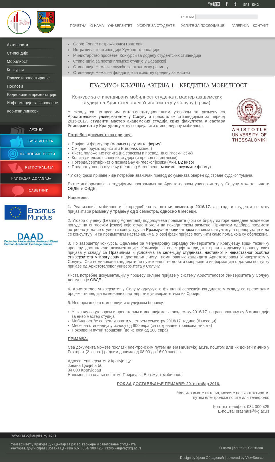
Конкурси (15, 69)
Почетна (78, 26)
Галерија (240, 26)
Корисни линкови (23, 111)
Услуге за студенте (156, 26)
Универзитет (119, 26)
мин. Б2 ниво (181, 162)
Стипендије (17, 53)
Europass (130, 148)
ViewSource (254, 458)
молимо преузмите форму (135, 144)
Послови (15, 86)
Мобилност (17, 61)
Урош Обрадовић (210, 458)
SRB (246, 4)
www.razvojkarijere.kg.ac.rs (34, 435)
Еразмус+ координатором (170, 229)
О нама (97, 26)
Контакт (260, 26)
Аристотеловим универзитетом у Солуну (108, 116)
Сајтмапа (255, 448)
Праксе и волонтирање (28, 78)
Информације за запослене (32, 103)
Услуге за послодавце (202, 26)
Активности (17, 45)
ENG (255, 4)
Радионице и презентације (31, 94)
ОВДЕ (73, 188)
